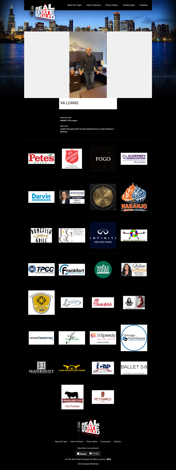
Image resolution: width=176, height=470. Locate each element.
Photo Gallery (112, 5)
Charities (143, 5)
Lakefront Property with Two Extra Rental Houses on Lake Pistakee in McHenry (88, 129)
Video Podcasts (93, 5)
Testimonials (129, 5)
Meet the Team (75, 5)
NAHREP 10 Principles (88, 118)
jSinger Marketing (91, 464)
